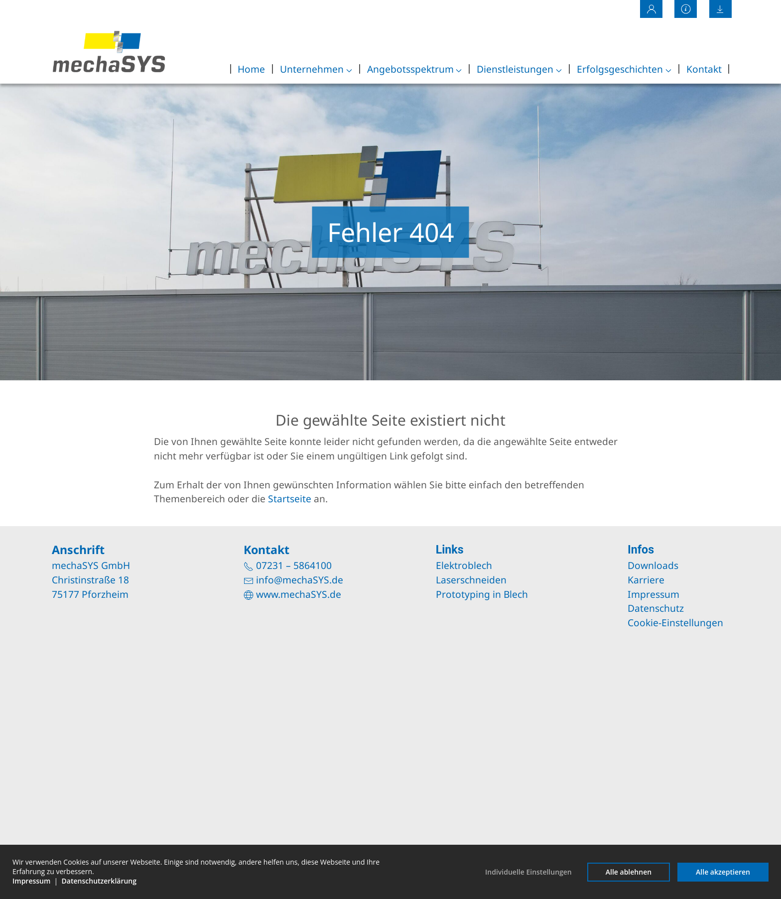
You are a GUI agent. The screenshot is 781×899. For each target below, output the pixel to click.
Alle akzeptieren (723, 872)
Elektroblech (464, 565)
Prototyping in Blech (482, 594)
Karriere (646, 579)
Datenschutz (656, 608)
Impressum (653, 594)
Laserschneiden (471, 579)
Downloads (653, 565)
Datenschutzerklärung (99, 881)
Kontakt (704, 69)
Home (251, 69)
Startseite (289, 498)
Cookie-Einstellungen (675, 622)
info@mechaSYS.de (299, 579)
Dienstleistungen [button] (519, 69)
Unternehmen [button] (316, 69)
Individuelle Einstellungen (528, 872)
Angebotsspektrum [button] (414, 69)
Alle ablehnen (628, 872)
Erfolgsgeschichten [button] (624, 69)
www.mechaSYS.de (298, 594)
